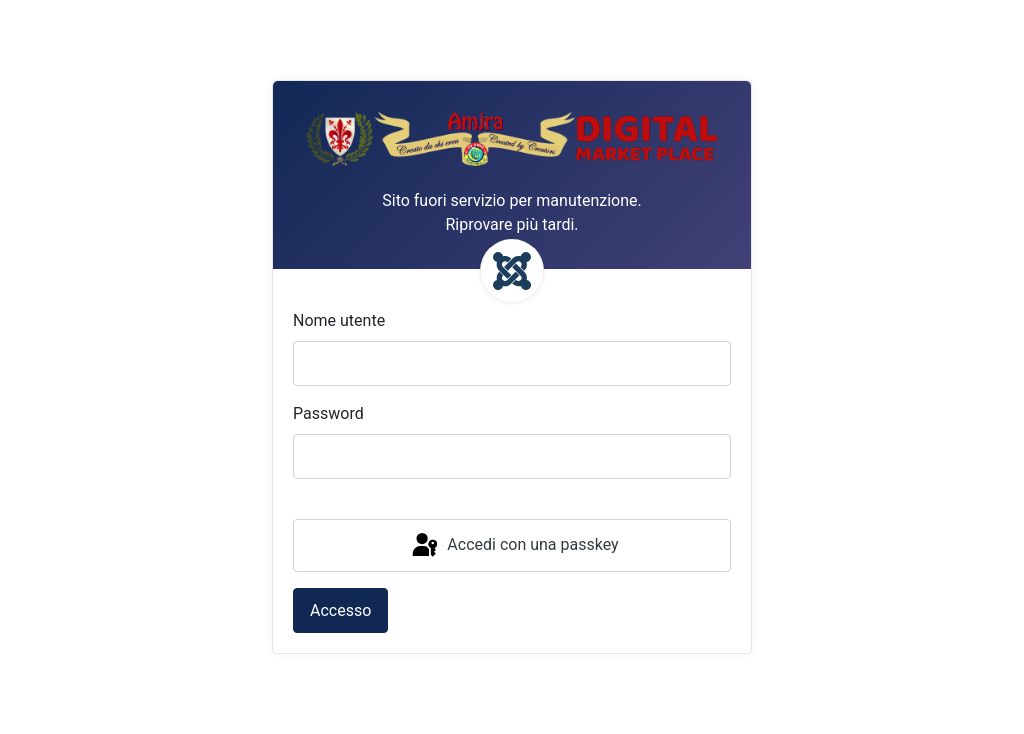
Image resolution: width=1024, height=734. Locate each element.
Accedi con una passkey (513, 546)
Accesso (340, 610)
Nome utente (339, 320)
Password (328, 413)
